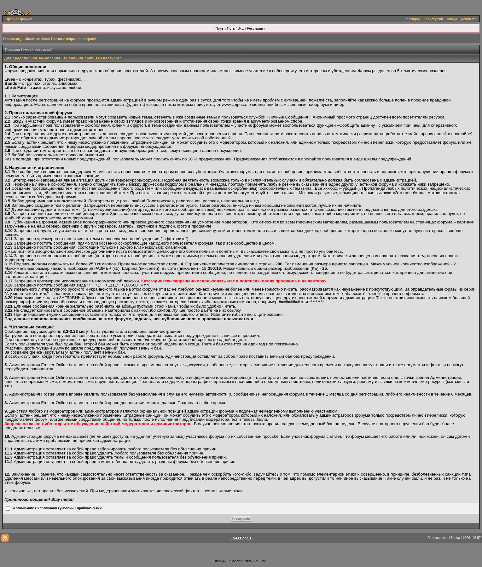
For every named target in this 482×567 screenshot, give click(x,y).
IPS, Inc (260, 561)
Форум (220, 561)
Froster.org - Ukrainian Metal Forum (32, 39)
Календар (412, 19)
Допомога (468, 19)
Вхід (241, 28)
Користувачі (433, 19)
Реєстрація (255, 28)
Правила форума (19, 19)
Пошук (452, 19)
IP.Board (233, 561)
